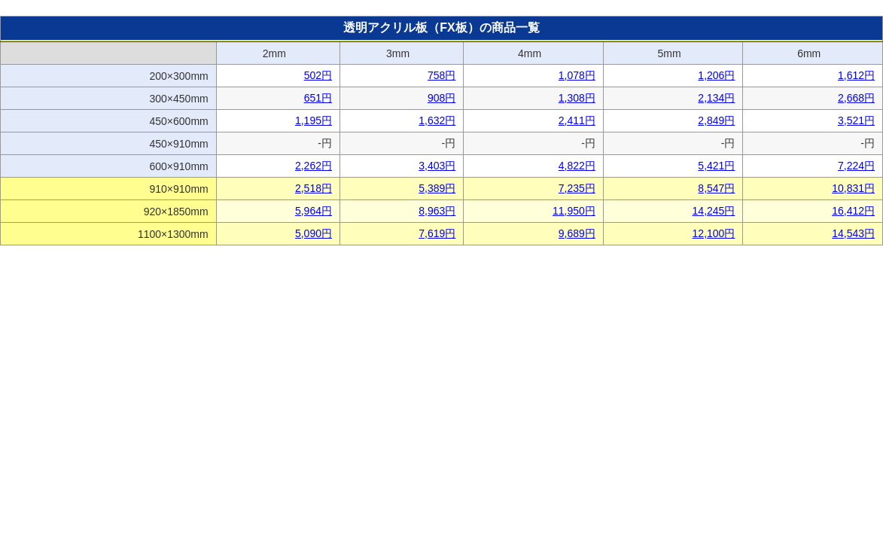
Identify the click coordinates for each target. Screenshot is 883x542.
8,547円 (716, 188)
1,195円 (313, 120)
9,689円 (577, 233)
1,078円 (577, 75)
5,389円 (437, 188)
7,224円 (856, 166)
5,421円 (716, 166)
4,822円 (577, 166)
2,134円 (716, 98)
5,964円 (313, 211)
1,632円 (437, 120)
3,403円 (437, 166)
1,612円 (856, 75)
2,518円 (313, 188)
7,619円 (437, 233)
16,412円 (853, 211)
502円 (318, 75)
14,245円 (714, 211)
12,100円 (714, 233)
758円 (441, 75)
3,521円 (856, 120)
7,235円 (577, 188)
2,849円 (716, 120)
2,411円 (577, 120)
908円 (441, 98)
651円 (318, 98)
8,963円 (437, 211)
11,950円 (574, 211)
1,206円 (716, 75)
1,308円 (577, 98)
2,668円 (856, 98)
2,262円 (313, 166)
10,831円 (853, 188)
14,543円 (853, 233)
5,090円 (313, 233)
